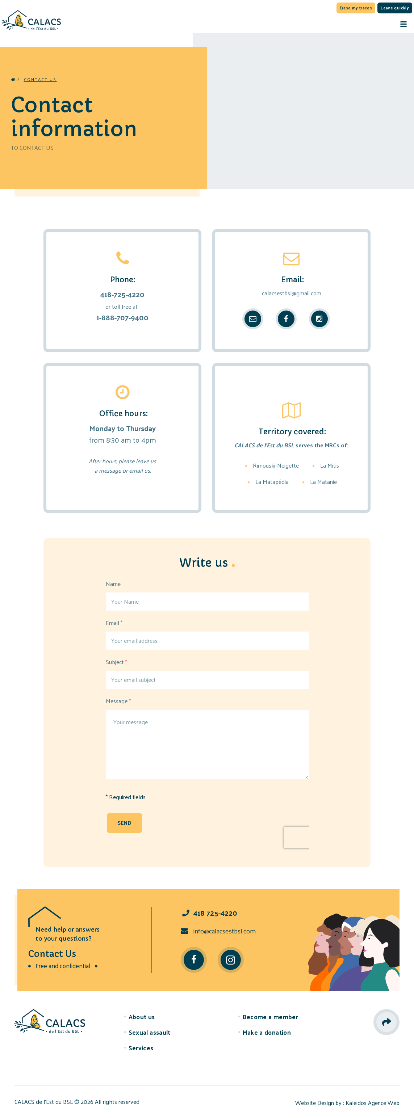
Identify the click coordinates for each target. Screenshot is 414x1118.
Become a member (270, 1016)
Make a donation (267, 1032)
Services (141, 1047)
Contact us (40, 79)
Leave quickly (395, 7)
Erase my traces (356, 7)
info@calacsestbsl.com (218, 931)
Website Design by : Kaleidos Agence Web (347, 1103)
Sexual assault (150, 1032)
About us (142, 1016)
